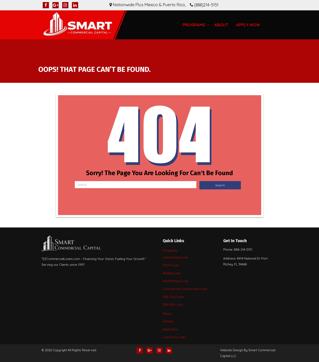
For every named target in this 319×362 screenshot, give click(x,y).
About (221, 24)
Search (220, 185)
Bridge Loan (172, 273)
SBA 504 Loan (173, 305)
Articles (168, 321)
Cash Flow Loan (174, 337)
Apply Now (248, 24)
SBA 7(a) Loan (173, 297)
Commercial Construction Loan (185, 289)
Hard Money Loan (175, 281)
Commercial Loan (175, 257)
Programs (194, 24)
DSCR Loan (171, 265)
